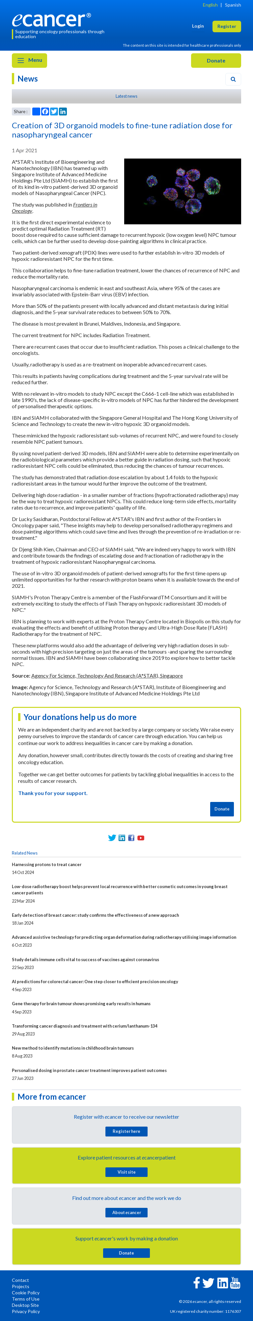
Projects (20, 1286)
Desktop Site (25, 1305)
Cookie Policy (26, 1292)
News (27, 78)
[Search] (233, 79)
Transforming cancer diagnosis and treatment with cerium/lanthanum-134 (84, 1026)
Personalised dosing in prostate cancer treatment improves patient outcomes (89, 1070)
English (210, 5)
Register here (126, 1131)
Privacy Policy (26, 1311)
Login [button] (198, 26)
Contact (20, 1280)
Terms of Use (26, 1299)
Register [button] (226, 26)
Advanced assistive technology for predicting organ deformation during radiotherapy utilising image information (124, 937)
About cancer (126, 1212)
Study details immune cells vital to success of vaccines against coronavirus (85, 959)
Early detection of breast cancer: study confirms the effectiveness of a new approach (95, 915)
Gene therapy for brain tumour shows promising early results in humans (81, 1003)
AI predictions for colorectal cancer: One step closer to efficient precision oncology (95, 981)
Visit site (127, 1172)
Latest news (126, 96)
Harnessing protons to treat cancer (46, 864)
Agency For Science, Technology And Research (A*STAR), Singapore (107, 675)
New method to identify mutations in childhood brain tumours (73, 1048)
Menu (29, 60)
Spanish (233, 5)
